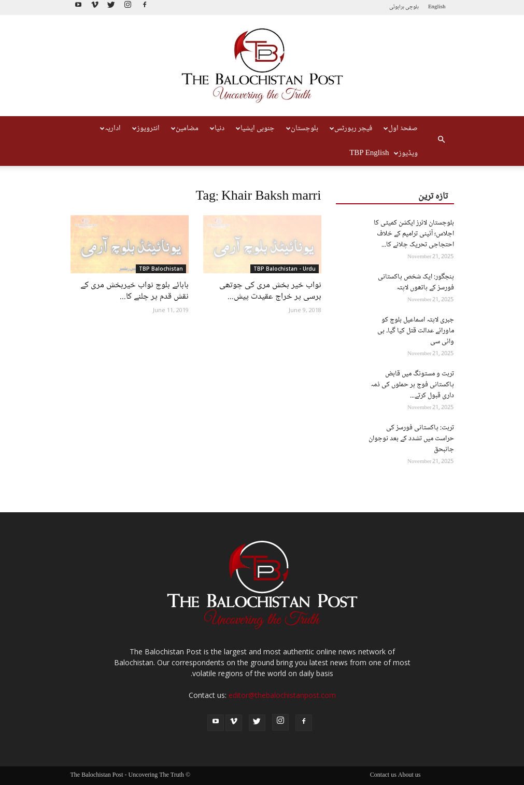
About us (409, 775)
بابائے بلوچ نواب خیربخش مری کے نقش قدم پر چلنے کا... (134, 291)
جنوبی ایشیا (255, 128)
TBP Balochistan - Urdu (284, 268)
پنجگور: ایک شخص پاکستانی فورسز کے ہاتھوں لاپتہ (416, 282)
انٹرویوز (146, 128)
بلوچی (412, 7)
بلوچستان (302, 128)
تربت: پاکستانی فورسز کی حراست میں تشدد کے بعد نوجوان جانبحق (411, 439)
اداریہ (110, 128)
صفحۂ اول (401, 128)
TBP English (369, 153)
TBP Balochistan (161, 268)
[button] (441, 141)
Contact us (383, 775)
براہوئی (396, 7)
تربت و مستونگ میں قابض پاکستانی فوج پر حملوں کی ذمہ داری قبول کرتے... (412, 385)
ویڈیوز (406, 153)
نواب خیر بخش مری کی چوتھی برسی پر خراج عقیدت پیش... (270, 291)
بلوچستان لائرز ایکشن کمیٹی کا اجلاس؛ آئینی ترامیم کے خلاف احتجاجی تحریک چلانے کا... (414, 234)
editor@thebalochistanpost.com (282, 695)
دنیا (217, 128)
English (437, 7)
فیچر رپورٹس (351, 128)
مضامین (185, 128)
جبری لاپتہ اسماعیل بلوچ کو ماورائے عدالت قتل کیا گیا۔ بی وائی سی (415, 331)
